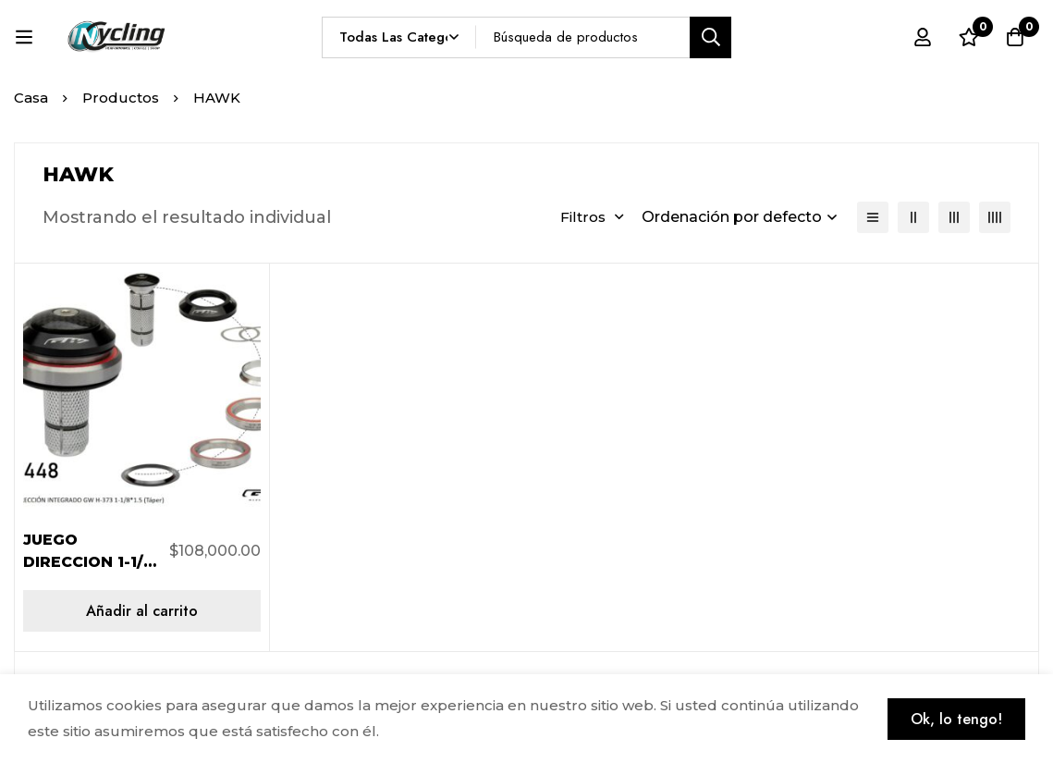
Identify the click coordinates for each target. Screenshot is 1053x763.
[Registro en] (923, 37)
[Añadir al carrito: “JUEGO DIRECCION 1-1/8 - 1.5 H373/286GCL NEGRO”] (142, 611)
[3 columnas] (954, 217)
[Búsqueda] (710, 37)
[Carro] (1015, 37)
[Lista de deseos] (969, 37)
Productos (120, 97)
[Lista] (872, 217)
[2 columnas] (913, 217)
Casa (31, 97)
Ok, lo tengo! (956, 719)
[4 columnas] (994, 217)
